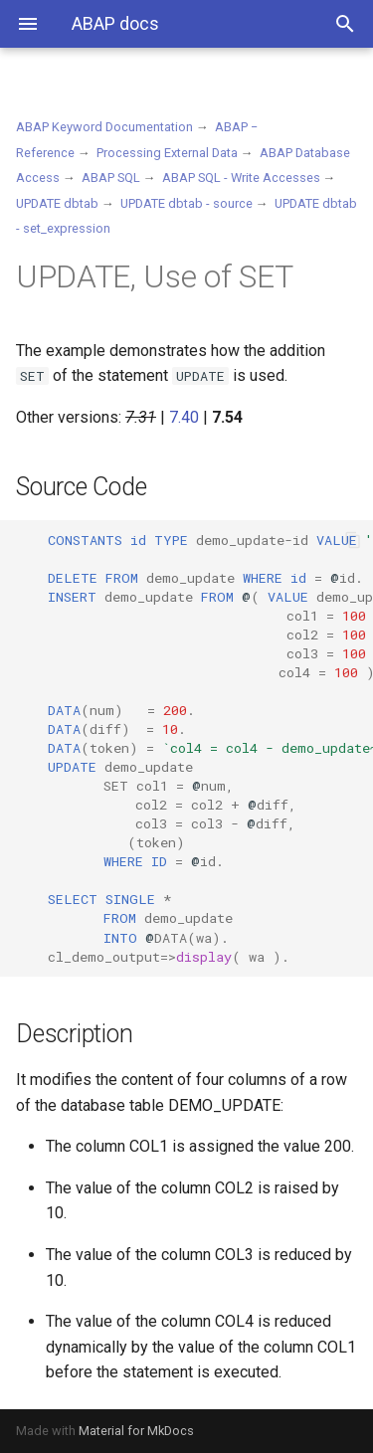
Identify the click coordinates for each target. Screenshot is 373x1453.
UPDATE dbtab (57, 203)
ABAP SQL (111, 177)
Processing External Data (167, 152)
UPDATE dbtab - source (186, 203)
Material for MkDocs (136, 1430)
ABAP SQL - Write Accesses (241, 177)
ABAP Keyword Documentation (104, 126)
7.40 (184, 417)
